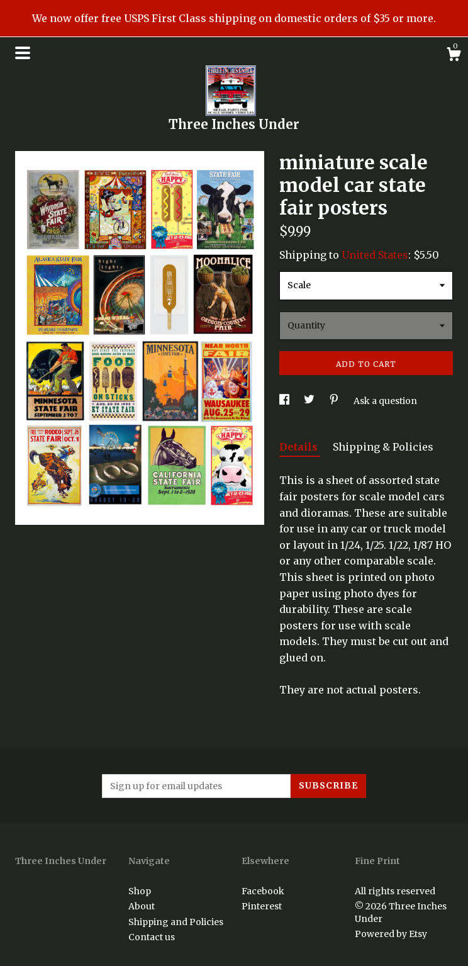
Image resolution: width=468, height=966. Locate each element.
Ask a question (385, 401)
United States (375, 255)
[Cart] (453, 56)
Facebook (263, 891)
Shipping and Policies (175, 922)
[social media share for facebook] (285, 401)
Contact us (151, 937)
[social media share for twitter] (310, 401)
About (141, 906)
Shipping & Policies (383, 447)
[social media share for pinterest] (335, 401)
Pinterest (262, 906)
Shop (139, 891)
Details (299, 447)
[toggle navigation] (22, 53)
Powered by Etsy (391, 934)
